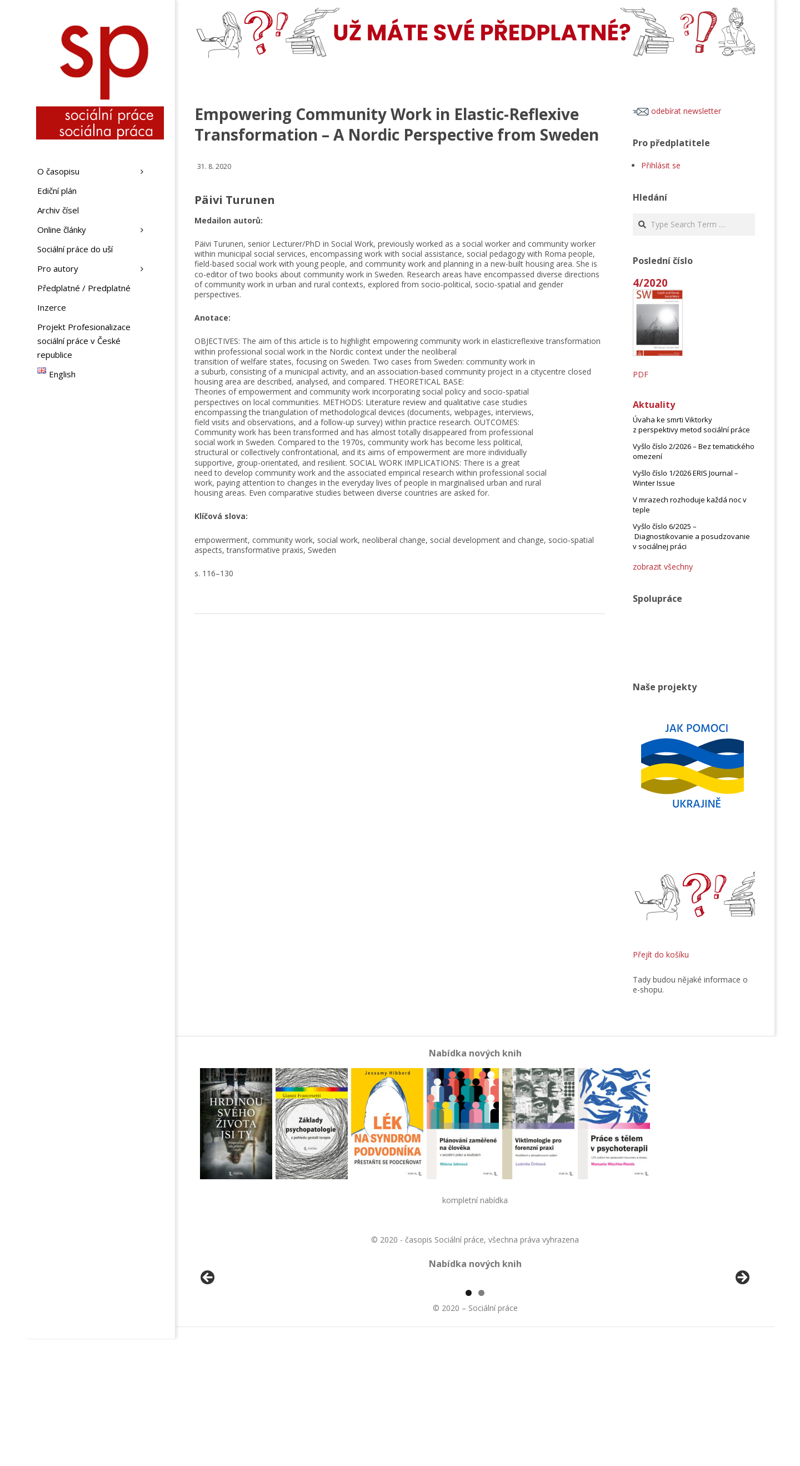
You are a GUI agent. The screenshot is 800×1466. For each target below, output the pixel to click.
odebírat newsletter (677, 111)
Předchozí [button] (208, 1342)
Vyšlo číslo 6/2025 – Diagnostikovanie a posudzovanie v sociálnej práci (691, 536)
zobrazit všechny (663, 566)
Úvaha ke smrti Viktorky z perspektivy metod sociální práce (691, 425)
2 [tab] (481, 1421)
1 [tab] (469, 1421)
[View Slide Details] (238, 1345)
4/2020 (650, 283)
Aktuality (654, 404)
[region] (475, 1345)
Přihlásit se (661, 165)
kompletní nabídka (475, 1200)
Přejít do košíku (661, 954)
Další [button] (741, 1342)
